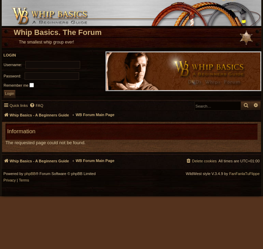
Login (9, 55)
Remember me (19, 85)
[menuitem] (36, 105)
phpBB (30, 173)
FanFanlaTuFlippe (244, 173)
